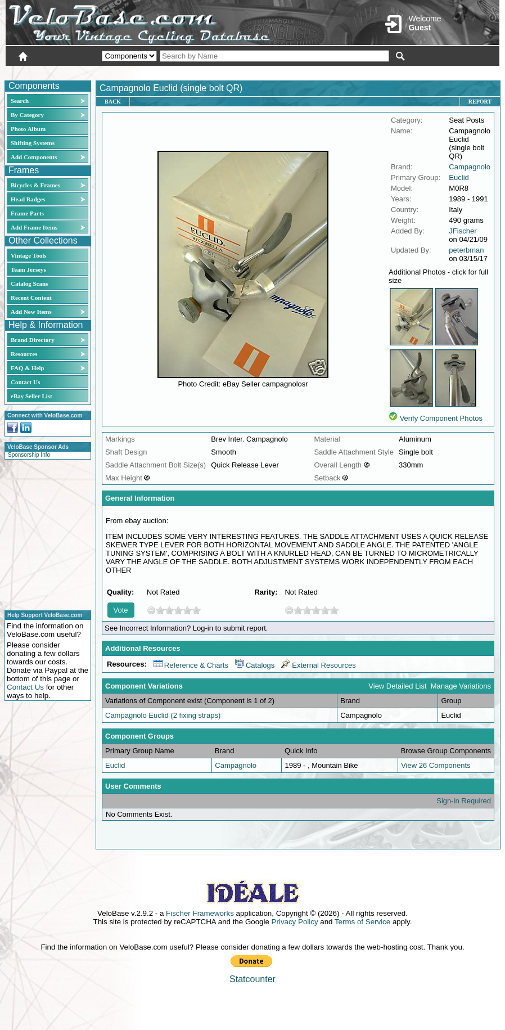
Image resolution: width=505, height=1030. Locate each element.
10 (196, 610)
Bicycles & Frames (36, 185)
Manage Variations (461, 686)
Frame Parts (27, 213)
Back (113, 101)
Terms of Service (362, 921)
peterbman (466, 250)
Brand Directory (33, 339)
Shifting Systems (33, 143)
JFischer (462, 231)
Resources (24, 353)
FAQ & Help (27, 368)
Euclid (458, 177)
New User (436, 71)
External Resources (318, 665)
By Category (27, 114)
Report (480, 101)
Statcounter (252, 979)
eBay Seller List (31, 396)
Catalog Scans (29, 283)
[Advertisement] (44, 533)
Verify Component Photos (441, 418)
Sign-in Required (463, 801)
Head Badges (28, 199)
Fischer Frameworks (200, 913)
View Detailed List (397, 686)
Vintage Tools (28, 255)
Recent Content (31, 297)
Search (20, 100)
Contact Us (25, 382)
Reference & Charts (191, 665)
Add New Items (31, 311)
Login (399, 71)
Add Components (34, 157)
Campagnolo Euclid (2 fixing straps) (162, 715)
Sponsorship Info (29, 455)
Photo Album (28, 128)
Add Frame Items (34, 227)
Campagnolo (469, 167)
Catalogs (254, 665)
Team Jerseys (28, 269)
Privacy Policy (295, 921)
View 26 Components (435, 765)
